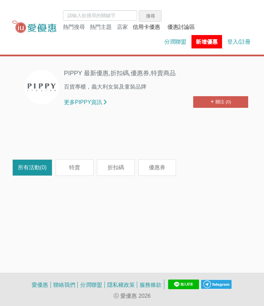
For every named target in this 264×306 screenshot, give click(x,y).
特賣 (74, 167)
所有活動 (32, 167)
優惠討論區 (181, 26)
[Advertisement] (132, 137)
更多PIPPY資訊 (85, 102)
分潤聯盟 (175, 41)
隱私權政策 (121, 284)
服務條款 (151, 284)
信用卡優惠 (146, 26)
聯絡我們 (64, 284)
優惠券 (157, 167)
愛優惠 (40, 284)
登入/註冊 (239, 41)
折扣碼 (116, 167)
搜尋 (150, 16)
